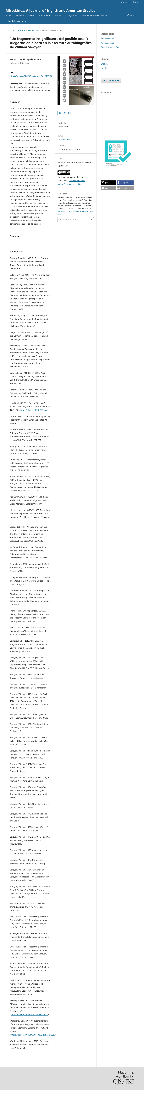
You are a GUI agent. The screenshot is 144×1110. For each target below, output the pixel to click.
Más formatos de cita (68, 219)
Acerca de (43, 15)
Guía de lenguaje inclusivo (94, 15)
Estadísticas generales (18, 21)
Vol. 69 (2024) (33, 30)
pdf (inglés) (66, 113)
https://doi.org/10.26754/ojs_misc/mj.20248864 (31, 76)
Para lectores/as (107, 38)
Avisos (31, 15)
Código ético (71, 15)
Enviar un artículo (111, 80)
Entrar (135, 2)
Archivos (20, 15)
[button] (108, 182)
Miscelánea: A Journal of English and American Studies (50, 10)
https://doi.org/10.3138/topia (34, 430)
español (104, 68)
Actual (9, 15)
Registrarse (125, 2)
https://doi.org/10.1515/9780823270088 (29, 1034)
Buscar (131, 15)
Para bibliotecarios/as (110, 47)
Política (58, 15)
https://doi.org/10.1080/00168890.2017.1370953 (33, 1055)
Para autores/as (107, 43)
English (104, 63)
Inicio (12, 30)
